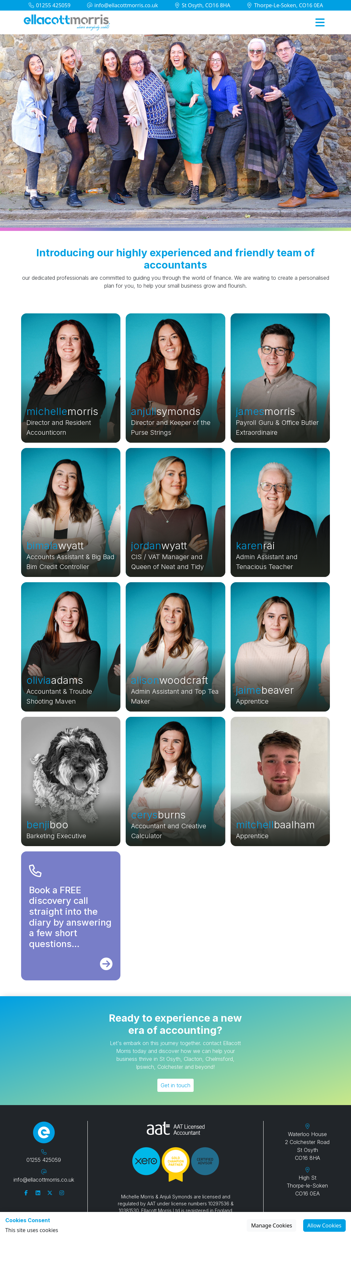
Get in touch (175, 1085)
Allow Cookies (324, 1225)
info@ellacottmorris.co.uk (122, 5)
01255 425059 (49, 5)
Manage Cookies (271, 1225)
